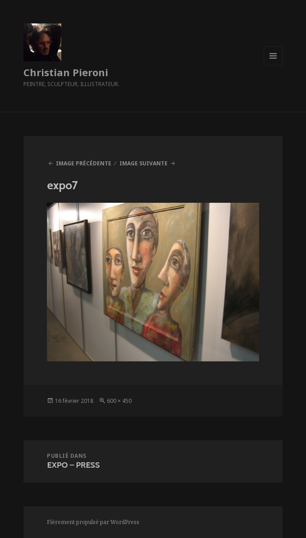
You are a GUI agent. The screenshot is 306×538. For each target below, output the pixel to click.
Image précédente (83, 163)
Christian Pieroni (65, 72)
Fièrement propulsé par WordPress (93, 522)
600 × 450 (119, 401)
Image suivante (143, 163)
